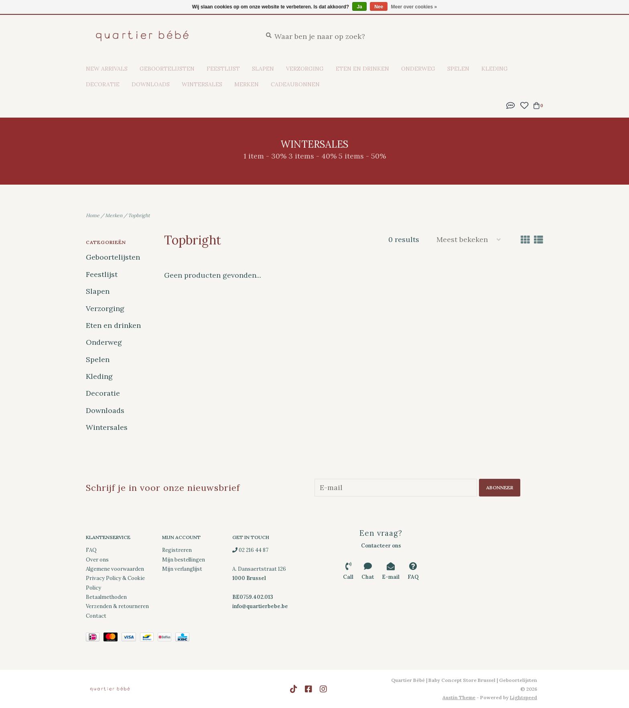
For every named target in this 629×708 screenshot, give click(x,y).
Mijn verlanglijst (182, 569)
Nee (378, 7)
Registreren (177, 550)
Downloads (151, 84)
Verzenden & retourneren (117, 606)
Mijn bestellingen (183, 559)
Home (92, 215)
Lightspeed (523, 697)
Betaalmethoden (106, 597)
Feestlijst (223, 68)
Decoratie (103, 84)
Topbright (139, 215)
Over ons (97, 559)
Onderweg (418, 68)
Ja (359, 7)
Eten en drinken (362, 68)
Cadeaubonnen (295, 84)
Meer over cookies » (414, 7)
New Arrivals (107, 68)
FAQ (91, 550)
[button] (510, 104)
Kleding (494, 68)
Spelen (458, 68)
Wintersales (202, 84)
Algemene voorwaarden (115, 569)
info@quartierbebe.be (260, 606)
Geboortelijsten (167, 68)
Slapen (263, 68)
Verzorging (305, 68)
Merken (246, 84)
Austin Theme (458, 697)
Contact (96, 615)
